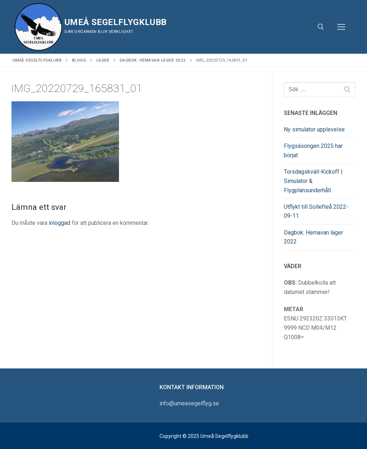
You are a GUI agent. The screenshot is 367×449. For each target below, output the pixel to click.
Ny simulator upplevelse (314, 129)
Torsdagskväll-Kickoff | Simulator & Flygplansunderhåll (313, 181)
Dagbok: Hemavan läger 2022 (313, 237)
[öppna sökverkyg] (321, 27)
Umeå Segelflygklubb (116, 22)
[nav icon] (341, 26)
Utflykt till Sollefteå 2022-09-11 (316, 211)
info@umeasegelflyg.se (189, 403)
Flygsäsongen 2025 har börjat (313, 151)
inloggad (59, 222)
